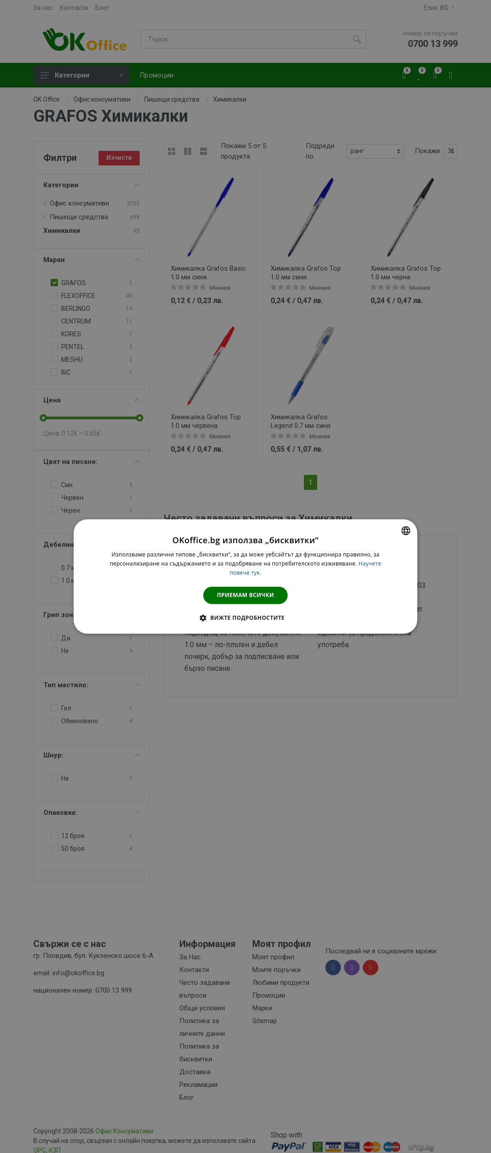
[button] (245, 618)
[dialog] (245, 576)
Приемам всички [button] (245, 595)
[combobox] (406, 530)
